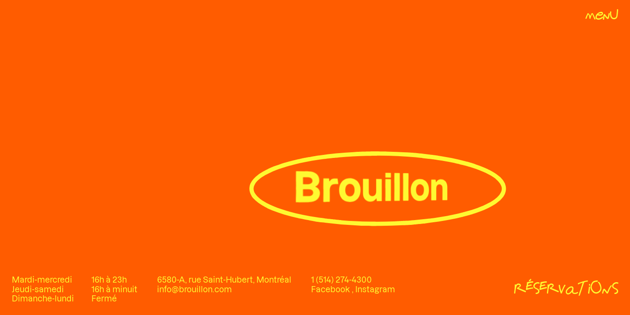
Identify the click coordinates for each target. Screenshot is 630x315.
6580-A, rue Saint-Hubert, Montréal (224, 280)
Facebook (331, 289)
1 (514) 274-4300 (341, 280)
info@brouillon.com (194, 289)
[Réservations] (566, 290)
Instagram (375, 289)
